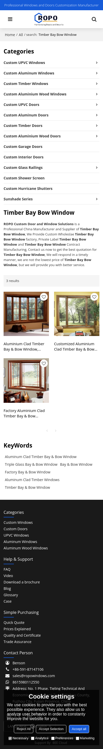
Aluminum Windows (20, 541)
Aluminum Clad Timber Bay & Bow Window (41, 456)
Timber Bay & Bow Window (27, 487)
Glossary (11, 594)
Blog (7, 588)
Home (10, 34)
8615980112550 (26, 682)
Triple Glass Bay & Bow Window (31, 464)
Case (8, 601)
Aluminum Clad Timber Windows (32, 479)
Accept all (79, 729)
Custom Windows (18, 522)
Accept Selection (51, 729)
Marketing (85, 738)
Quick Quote (14, 622)
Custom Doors (15, 528)
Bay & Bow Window (76, 464)
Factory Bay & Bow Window (27, 472)
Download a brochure (22, 582)
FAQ (7, 569)
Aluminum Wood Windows (26, 548)
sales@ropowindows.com (34, 675)
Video (8, 575)
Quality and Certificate (22, 635)
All (21, 34)
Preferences (62, 738)
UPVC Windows (16, 535)
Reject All (23, 729)
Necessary (18, 738)
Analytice (40, 738)
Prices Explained (17, 628)
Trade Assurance (18, 641)
